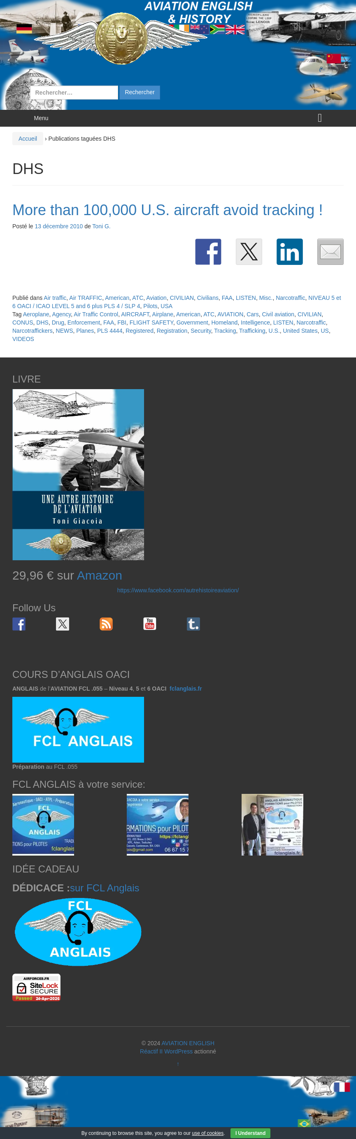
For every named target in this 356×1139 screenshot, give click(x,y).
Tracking (225, 330)
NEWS (64, 330)
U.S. (274, 330)
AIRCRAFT (135, 314)
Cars (253, 314)
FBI (121, 322)
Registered (140, 330)
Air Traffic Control (96, 314)
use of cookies (208, 1133)
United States (300, 330)
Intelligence (255, 322)
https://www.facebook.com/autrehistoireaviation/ (178, 590)
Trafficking (252, 330)
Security (201, 330)
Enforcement (83, 322)
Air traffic (55, 298)
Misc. (266, 298)
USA (166, 306)
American (117, 298)
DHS (42, 322)
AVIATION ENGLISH (187, 1043)
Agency (61, 314)
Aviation (156, 298)
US (324, 330)
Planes (85, 330)
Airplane (162, 314)
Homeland (224, 322)
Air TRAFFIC (85, 298)
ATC (137, 298)
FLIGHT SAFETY (151, 322)
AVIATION (230, 314)
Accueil (28, 138)
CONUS (22, 322)
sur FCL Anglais (105, 887)
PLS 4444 (110, 330)
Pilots (150, 306)
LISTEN (246, 298)
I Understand (250, 1133)
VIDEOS (23, 339)
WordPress (178, 1051)
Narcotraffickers (32, 330)
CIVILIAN (182, 298)
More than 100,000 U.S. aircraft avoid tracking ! (167, 210)
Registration (172, 330)
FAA (227, 298)
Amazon (99, 575)
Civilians (208, 298)
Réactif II (151, 1051)
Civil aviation (278, 314)
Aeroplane (36, 314)
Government (192, 322)
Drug (58, 322)
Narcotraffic (290, 298)
